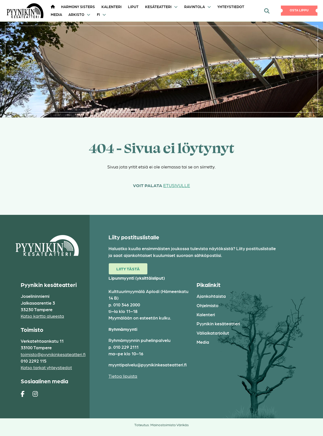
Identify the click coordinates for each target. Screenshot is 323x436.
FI (98, 14)
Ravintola (194, 6)
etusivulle (176, 185)
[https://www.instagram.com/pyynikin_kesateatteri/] (35, 393)
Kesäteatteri (158, 6)
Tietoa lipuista (123, 376)
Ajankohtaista (211, 296)
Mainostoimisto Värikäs (169, 424)
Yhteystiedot (230, 6)
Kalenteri (111, 6)
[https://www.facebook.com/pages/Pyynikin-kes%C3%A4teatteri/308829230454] (22, 393)
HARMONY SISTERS (78, 6)
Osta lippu (299, 10)
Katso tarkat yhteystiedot (46, 367)
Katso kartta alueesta (42, 315)
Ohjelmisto (208, 305)
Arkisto (76, 14)
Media (56, 14)
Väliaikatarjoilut (213, 332)
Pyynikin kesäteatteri (218, 323)
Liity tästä (128, 268)
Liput (133, 6)
